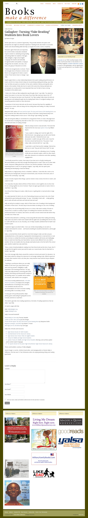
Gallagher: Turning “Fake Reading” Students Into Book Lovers (27, 33)
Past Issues (67, 3)
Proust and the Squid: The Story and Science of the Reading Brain (36, 111)
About (54, 3)
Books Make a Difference (19, 514)
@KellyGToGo (13, 311)
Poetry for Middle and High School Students (19, 338)
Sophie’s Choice (44, 128)
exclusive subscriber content (75, 63)
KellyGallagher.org (12, 309)
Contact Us (60, 3)
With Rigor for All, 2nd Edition (12, 325)
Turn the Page (65, 25)
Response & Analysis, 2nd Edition (13, 323)
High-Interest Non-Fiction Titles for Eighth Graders (21, 336)
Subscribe (74, 3)
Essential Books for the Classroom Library (19, 334)
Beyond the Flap (19, 25)
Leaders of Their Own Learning (13, 319)
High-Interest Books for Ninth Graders (18, 332)
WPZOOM (81, 514)
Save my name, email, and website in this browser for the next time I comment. (26, 399)
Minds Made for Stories (11, 317)
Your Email (7, 389)
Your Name (7, 384)
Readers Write (77, 25)
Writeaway (48, 3)
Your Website (8, 394)
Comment (7, 368)
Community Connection (35, 25)
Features (9, 25)
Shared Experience (52, 25)
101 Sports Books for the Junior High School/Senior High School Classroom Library (30, 344)
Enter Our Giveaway (41, 512)
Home (41, 3)
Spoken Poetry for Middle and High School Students (22, 340)
